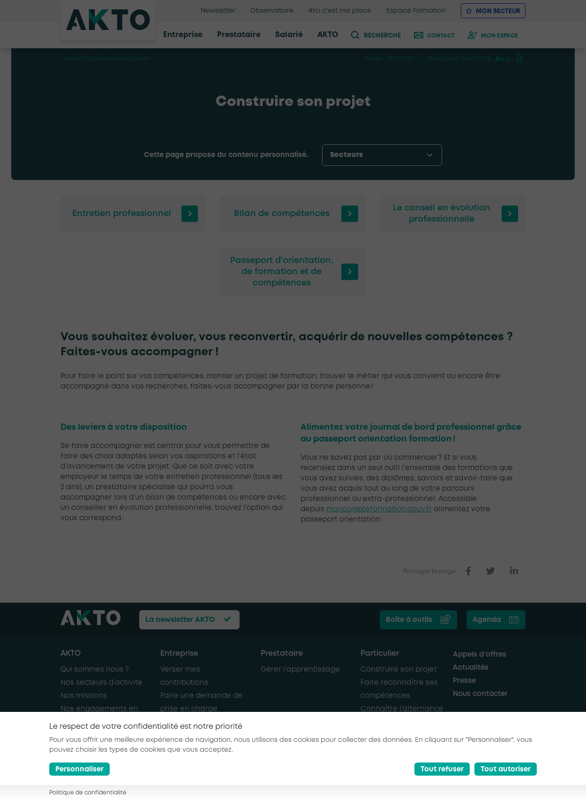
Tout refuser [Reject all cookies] (442, 769)
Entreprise (179, 653)
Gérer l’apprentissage (300, 669)
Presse (464, 681)
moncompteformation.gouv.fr (379, 509)
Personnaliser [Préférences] (79, 769)
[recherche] (379, 35)
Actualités (470, 668)
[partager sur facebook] (468, 571)
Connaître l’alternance (402, 709)
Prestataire (282, 653)
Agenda (487, 620)
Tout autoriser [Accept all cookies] (506, 769)
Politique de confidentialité (88, 792)
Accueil (72, 58)
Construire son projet (399, 669)
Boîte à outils (409, 620)
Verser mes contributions (184, 676)
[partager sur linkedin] (514, 571)
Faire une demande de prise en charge (201, 702)
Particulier (380, 653)
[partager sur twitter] (491, 571)
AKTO (70, 653)
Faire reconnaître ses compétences (399, 689)
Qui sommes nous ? (94, 669)
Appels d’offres (479, 654)
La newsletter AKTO (180, 620)
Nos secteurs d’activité (101, 683)
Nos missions (83, 696)
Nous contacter (480, 694)
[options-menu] (382, 155)
